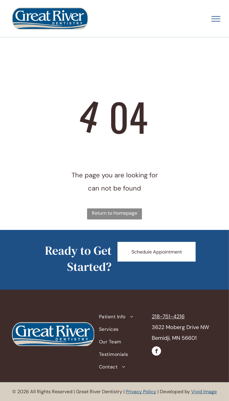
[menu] (216, 19)
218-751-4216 (168, 316)
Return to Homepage (114, 213)
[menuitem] (123, 317)
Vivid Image (204, 391)
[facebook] (156, 351)
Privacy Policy (141, 391)
